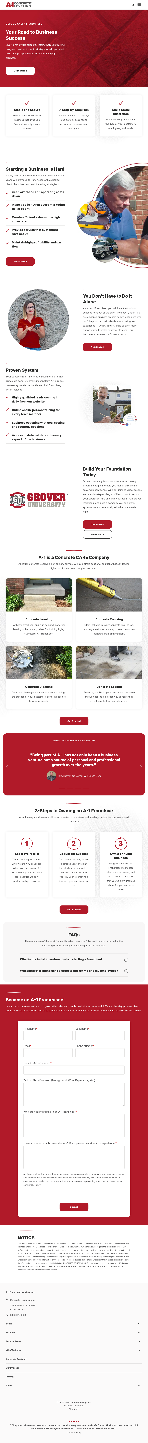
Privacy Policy (62, 1433)
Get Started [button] (20, 64)
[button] (62, 775)
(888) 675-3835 (18, 1302)
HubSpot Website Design (68, 1436)
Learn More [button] (97, 521)
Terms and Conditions (82, 1433)
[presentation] (139, 5)
